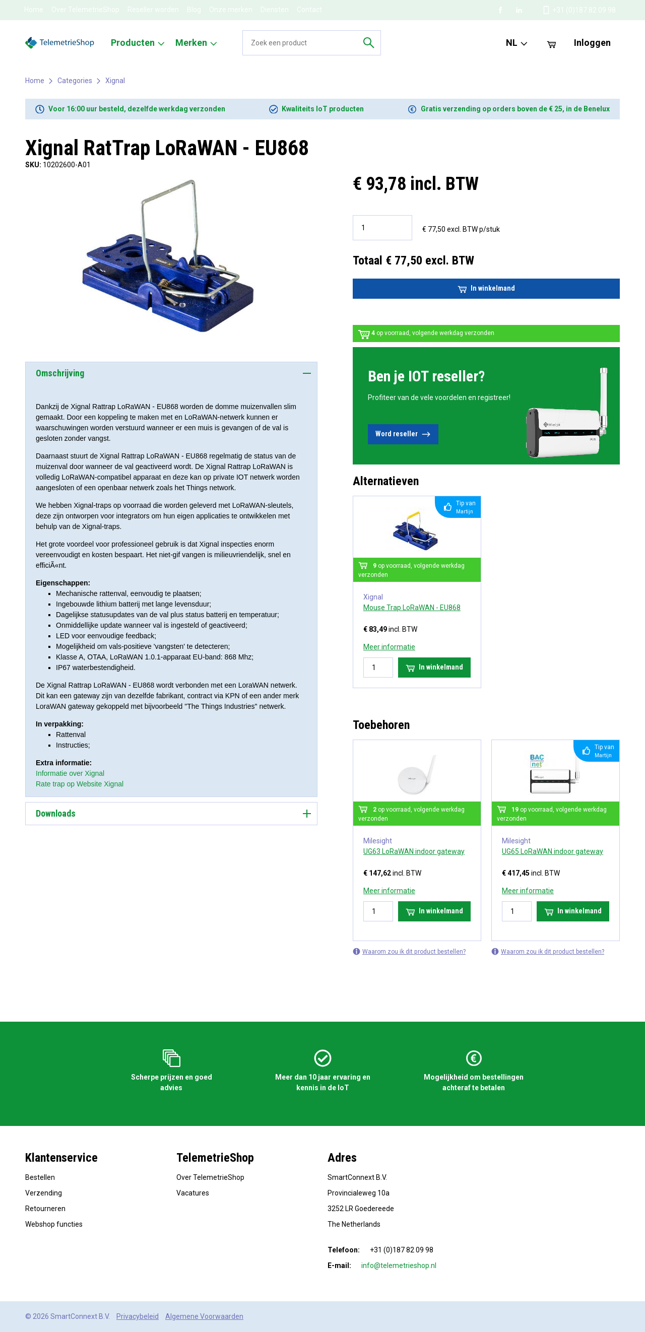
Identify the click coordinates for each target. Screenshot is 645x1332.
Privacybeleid (137, 1316)
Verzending (43, 1193)
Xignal (115, 81)
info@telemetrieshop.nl (398, 1265)
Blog (194, 10)
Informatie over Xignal (70, 773)
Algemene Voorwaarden (204, 1316)
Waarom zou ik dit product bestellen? (409, 951)
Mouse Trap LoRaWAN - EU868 (412, 608)
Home (33, 10)
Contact (309, 10)
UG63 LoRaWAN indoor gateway (414, 851)
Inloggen (592, 42)
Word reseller (403, 434)
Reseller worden (153, 10)
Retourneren (45, 1209)
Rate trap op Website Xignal (79, 784)
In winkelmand (486, 288)
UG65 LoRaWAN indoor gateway (552, 851)
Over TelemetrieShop (85, 10)
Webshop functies (54, 1224)
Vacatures (192, 1193)
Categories (74, 81)
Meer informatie (389, 647)
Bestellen (40, 1177)
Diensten (275, 10)
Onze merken (230, 10)
